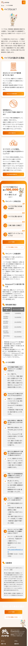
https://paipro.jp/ (17, 635)
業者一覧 (3, 643)
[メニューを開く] (24, 2)
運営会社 (16, 643)
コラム (16, 641)
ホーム (2, 5)
